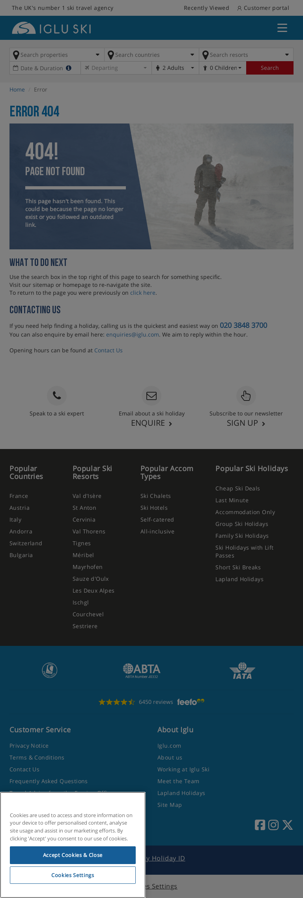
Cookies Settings (72, 875)
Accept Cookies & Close (73, 855)
